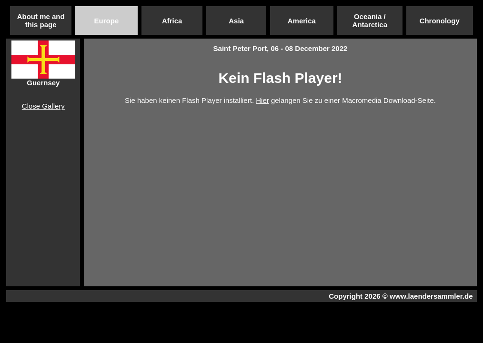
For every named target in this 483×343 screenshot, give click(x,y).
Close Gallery (43, 106)
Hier (262, 100)
